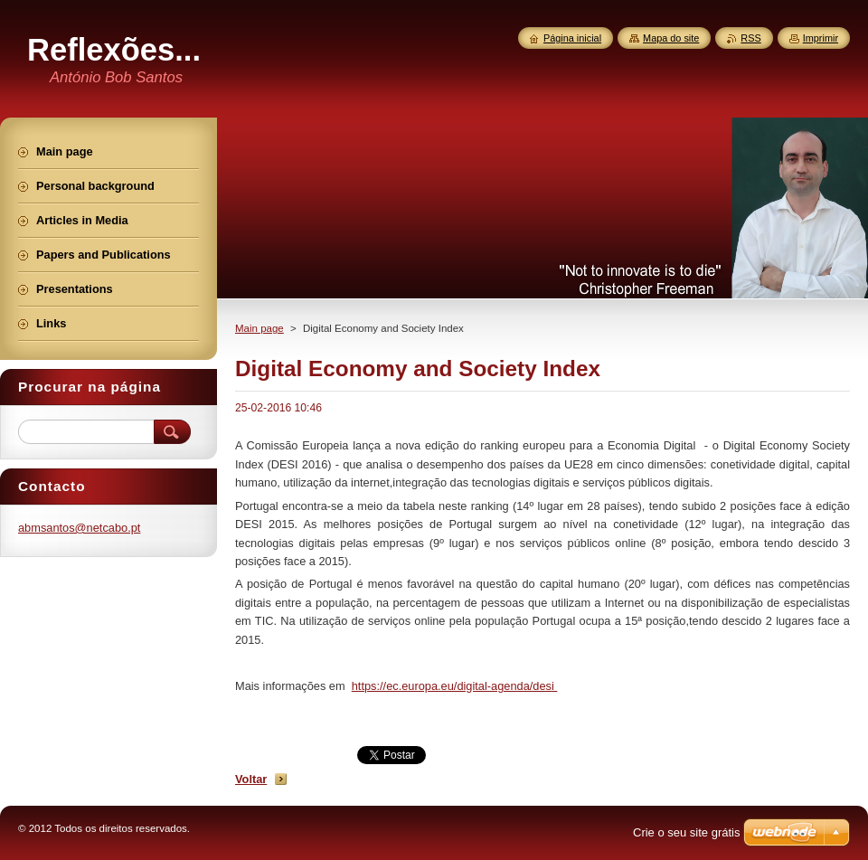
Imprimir (820, 38)
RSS (750, 38)
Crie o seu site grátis (687, 832)
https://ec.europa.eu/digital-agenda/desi (455, 686)
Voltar (251, 779)
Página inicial (572, 38)
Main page (259, 328)
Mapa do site (671, 38)
